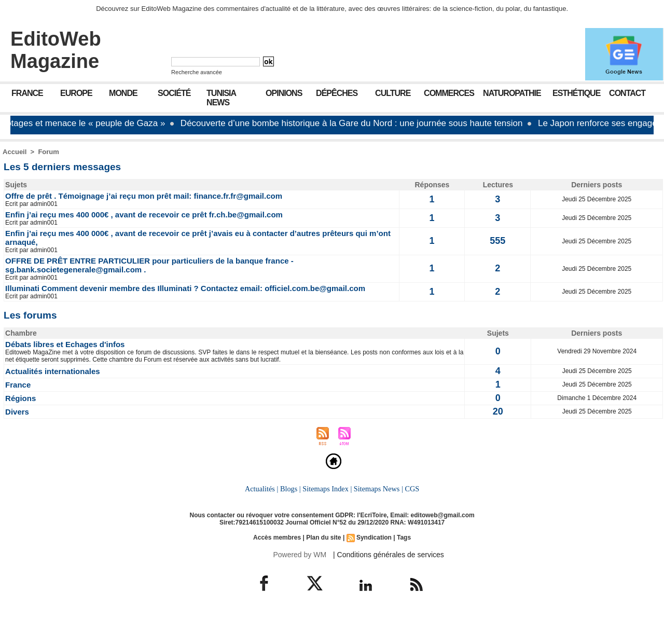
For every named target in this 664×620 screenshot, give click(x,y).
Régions (20, 398)
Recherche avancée (196, 72)
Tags (404, 537)
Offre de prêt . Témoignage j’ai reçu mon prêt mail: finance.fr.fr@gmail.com (143, 195)
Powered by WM (299, 554)
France (27, 93)
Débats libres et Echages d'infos (65, 344)
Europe (76, 93)
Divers (17, 411)
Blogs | (290, 489)
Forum (48, 152)
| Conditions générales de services (388, 554)
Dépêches (336, 93)
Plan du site (323, 537)
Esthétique (576, 93)
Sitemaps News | (378, 489)
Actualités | (261, 489)
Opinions (284, 93)
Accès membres (277, 537)
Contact (627, 93)
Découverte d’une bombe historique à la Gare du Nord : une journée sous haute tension (356, 123)
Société (174, 93)
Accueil (14, 152)
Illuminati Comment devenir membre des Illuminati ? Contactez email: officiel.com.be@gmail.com (185, 288)
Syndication (374, 537)
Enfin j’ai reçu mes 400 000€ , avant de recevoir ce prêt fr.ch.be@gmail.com (144, 214)
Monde (123, 93)
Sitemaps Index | (327, 489)
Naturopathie (512, 93)
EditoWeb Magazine (55, 50)
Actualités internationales (52, 371)
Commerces (449, 93)
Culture (392, 93)
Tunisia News (221, 98)
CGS (412, 489)
